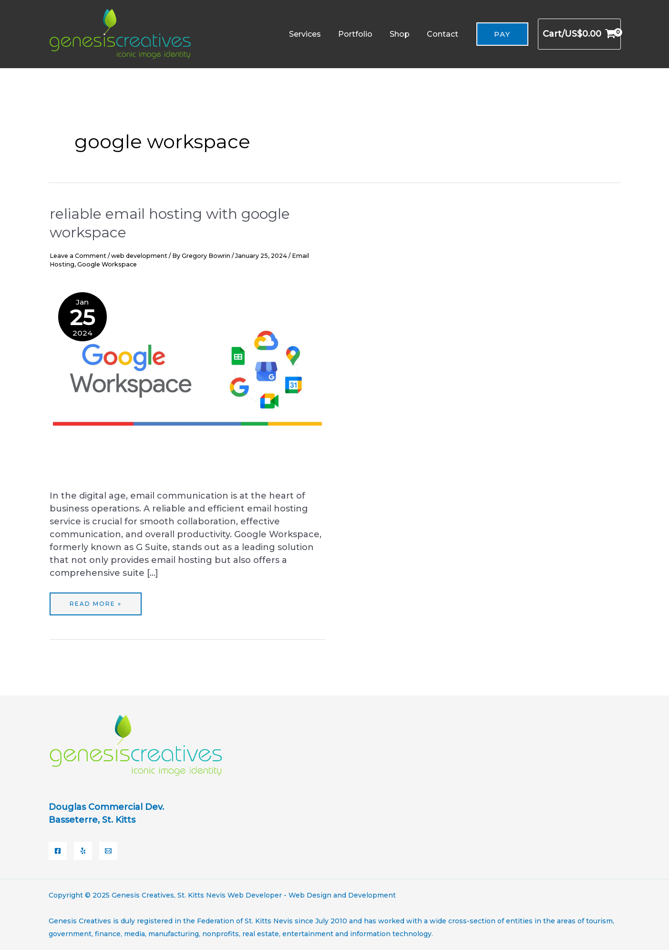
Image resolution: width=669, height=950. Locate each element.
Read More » (95, 599)
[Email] (108, 851)
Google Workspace (107, 264)
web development (139, 255)
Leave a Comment (78, 255)
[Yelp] (83, 851)
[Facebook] (58, 851)
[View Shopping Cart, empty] (579, 34)
